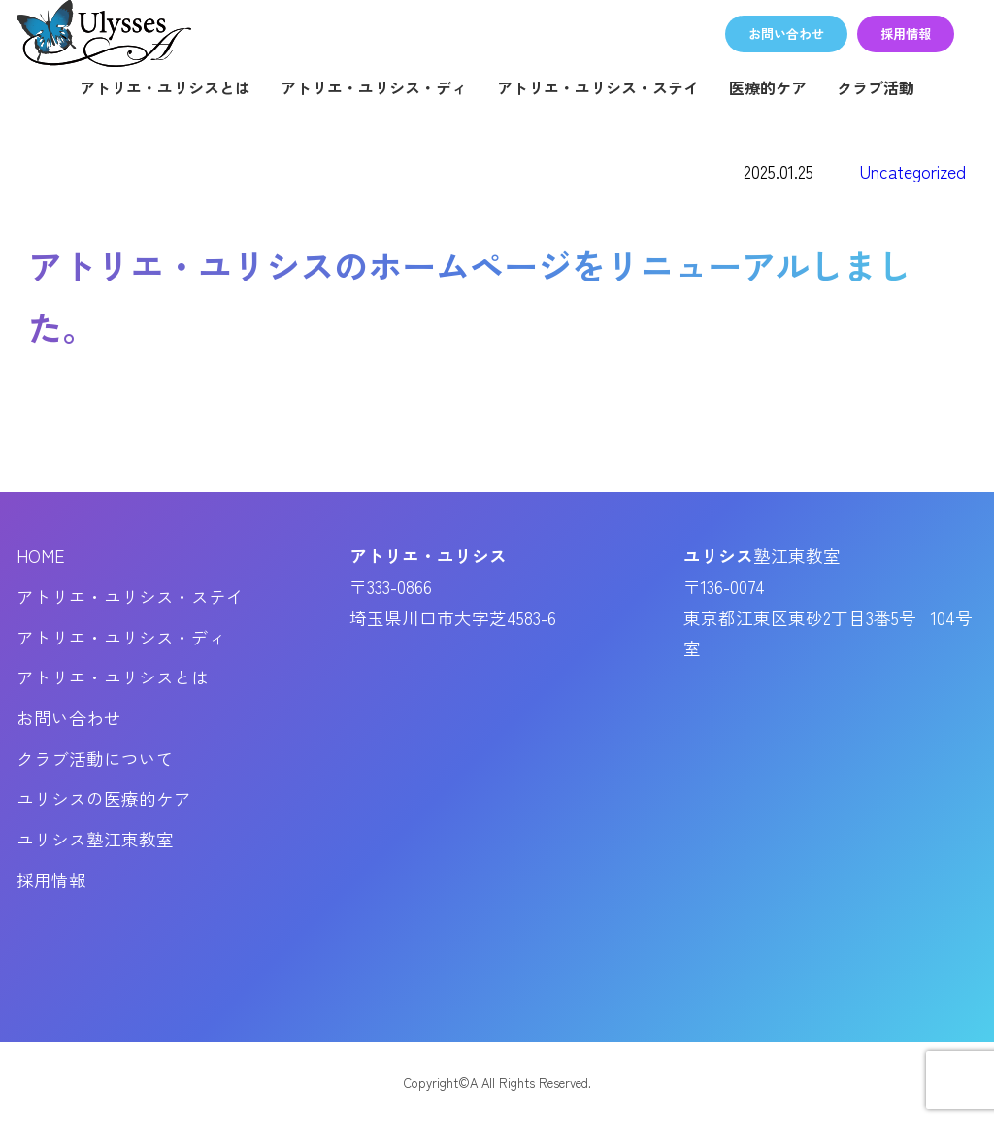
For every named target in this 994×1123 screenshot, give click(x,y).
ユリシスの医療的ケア (104, 798)
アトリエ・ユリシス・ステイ (598, 87)
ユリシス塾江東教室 (95, 839)
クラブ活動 (875, 87)
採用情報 (51, 880)
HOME (41, 556)
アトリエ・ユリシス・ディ (374, 87)
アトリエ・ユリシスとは (165, 87)
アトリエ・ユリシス (104, 34)
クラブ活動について (95, 758)
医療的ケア (768, 87)
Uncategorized (913, 171)
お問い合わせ (69, 718)
